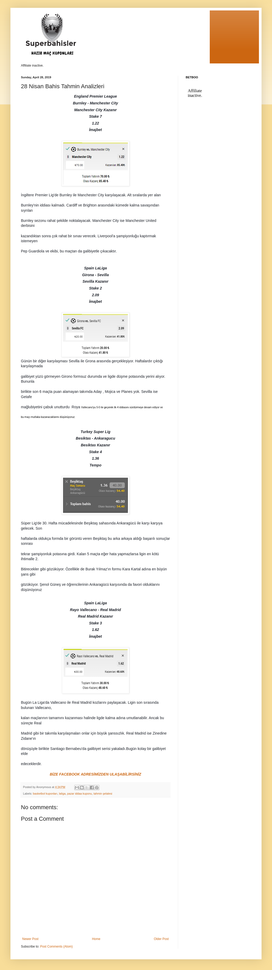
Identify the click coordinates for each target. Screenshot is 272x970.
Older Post (161, 939)
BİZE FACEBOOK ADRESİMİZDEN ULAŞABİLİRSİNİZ (95, 774)
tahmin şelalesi (103, 793)
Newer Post (30, 939)
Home (96, 939)
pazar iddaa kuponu (79, 793)
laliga (62, 793)
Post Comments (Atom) (56, 946)
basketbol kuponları (45, 793)
